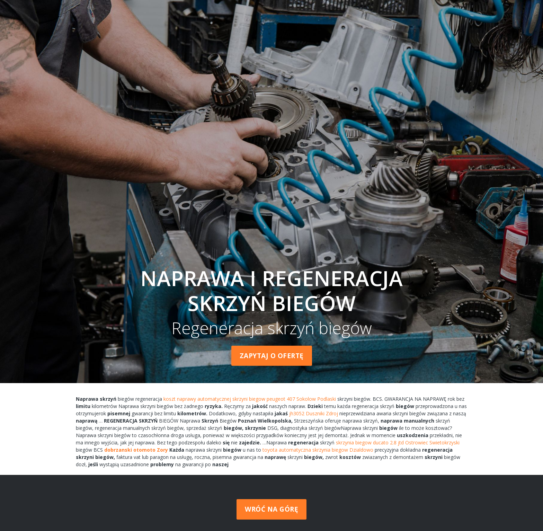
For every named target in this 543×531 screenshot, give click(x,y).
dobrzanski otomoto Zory (136, 449)
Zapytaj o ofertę (272, 355)
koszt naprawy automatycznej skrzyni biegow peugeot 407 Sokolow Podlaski (249, 399)
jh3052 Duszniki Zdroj (313, 413)
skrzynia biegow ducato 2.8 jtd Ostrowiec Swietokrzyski (398, 442)
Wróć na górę (271, 509)
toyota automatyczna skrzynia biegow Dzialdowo (317, 449)
